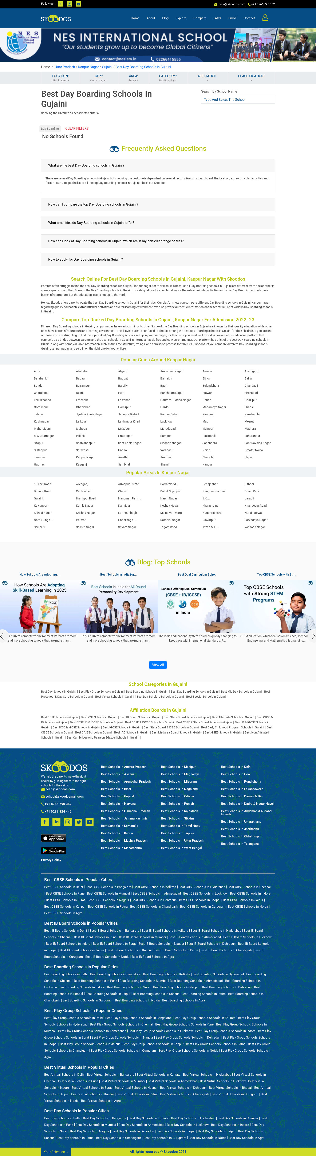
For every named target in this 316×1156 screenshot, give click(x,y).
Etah (121, 392)
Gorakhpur (41, 407)
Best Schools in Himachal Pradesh (125, 811)
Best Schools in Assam (117, 774)
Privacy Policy (51, 860)
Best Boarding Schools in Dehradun (227, 987)
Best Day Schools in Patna (75, 1138)
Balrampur (83, 385)
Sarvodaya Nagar (256, 520)
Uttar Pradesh (65, 67)
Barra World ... (169, 484)
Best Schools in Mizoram (179, 781)
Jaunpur (39, 457)
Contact (249, 18)
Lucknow (166, 421)
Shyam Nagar (127, 527)
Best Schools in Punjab (177, 803)
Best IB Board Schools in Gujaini (140, 717)
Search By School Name (219, 91)
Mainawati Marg (171, 512)
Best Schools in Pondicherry (241, 781)
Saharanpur (252, 435)
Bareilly (123, 385)
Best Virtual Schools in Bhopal (230, 1088)
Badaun (81, 378)
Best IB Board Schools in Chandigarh (226, 950)
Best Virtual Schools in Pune (78, 1081)
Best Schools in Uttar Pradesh (182, 840)
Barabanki (40, 378)
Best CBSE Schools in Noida (248, 906)
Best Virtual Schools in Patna (137, 1094)
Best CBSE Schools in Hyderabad (202, 887)
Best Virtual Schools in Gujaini (114, 696)
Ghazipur (251, 400)
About (151, 18)
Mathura (250, 428)
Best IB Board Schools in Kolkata (165, 931)
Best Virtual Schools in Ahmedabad (172, 1081)
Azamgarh (251, 371)
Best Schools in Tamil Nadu (180, 826)
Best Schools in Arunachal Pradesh (126, 781)
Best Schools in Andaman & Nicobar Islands (246, 813)
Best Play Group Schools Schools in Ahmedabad (92, 1031)
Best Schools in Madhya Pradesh (124, 840)
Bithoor (249, 484)
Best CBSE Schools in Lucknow (205, 893)
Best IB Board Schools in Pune (95, 937)
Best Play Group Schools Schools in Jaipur (90, 1044)
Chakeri (123, 491)
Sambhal (124, 464)
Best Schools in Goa (235, 774)
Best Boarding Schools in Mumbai (143, 981)
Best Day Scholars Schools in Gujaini (160, 696)
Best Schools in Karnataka (119, 826)
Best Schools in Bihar (116, 789)
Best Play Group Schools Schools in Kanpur (152, 1044)
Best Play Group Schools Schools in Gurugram (123, 1050)
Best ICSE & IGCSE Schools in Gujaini (76, 727)
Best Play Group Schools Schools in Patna (215, 1044)
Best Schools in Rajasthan (179, 811)
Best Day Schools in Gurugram (164, 1138)
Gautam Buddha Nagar (175, 400)
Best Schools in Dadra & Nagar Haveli (247, 803)
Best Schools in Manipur (178, 766)
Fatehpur (82, 400)
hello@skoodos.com (231, 4)
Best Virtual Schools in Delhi (64, 1075)
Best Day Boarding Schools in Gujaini (143, 67)
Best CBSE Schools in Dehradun (154, 900)
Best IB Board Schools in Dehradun (211, 944)
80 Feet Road (42, 484)
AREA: (133, 78)
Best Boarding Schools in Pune (95, 981)
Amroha (165, 457)
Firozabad (251, 392)
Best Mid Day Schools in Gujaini (241, 691)
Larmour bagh (127, 512)
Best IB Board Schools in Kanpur (129, 950)
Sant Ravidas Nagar (258, 443)
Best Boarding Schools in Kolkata (166, 974)
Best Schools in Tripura (177, 833)
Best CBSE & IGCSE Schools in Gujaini (149, 722)
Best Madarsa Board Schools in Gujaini (177, 732)
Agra (37, 371)
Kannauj (207, 414)
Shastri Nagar (85, 527)
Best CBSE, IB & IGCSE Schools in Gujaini (96, 722)
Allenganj (82, 484)
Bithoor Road (42, 491)
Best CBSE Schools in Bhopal (199, 900)
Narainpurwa (253, 512)
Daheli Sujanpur (170, 491)
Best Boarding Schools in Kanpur (156, 994)
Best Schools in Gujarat (117, 796)
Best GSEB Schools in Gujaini (223, 732)
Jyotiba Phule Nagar (89, 414)
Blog (165, 18)
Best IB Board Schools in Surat (114, 944)
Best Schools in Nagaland (179, 789)
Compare (199, 18)
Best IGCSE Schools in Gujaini (122, 727)
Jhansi (249, 407)
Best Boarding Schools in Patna (203, 994)
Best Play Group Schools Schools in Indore (225, 1031)
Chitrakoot (41, 392)
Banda (38, 385)
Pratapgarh (125, 435)
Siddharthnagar (170, 443)
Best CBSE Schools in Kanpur (65, 906)
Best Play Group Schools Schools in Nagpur (122, 1037)
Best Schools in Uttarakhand (241, 821)
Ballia (248, 378)
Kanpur (207, 464)
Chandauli (251, 385)
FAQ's (217, 18)
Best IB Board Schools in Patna (176, 950)
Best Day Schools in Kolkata (149, 1118)
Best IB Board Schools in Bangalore (114, 931)
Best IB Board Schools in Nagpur (161, 944)
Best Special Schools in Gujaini (206, 696)
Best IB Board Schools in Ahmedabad (195, 937)
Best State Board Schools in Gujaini (186, 717)
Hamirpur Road (86, 498)
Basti (163, 385)
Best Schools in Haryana (118, 803)
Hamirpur (124, 407)
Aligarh (122, 371)
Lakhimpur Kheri (129, 421)
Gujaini (107, 67)
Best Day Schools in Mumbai (96, 1125)
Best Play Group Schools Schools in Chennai (121, 1024)
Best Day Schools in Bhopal (176, 1131)
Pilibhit (80, 435)
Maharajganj (42, 428)
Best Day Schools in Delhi (62, 1118)
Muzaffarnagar (44, 435)
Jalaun (38, 414)
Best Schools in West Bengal (181, 848)
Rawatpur (209, 520)
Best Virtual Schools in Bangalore (110, 1075)
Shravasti (82, 450)
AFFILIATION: (207, 78)
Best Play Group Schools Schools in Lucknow (161, 1031)
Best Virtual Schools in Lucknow (223, 1081)
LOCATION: (60, 78)
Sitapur (38, 443)
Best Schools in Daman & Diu (241, 796)
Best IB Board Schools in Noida (107, 957)
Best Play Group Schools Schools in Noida (188, 1050)
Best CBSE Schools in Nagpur (108, 900)
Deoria (80, 392)
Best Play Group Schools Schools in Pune (184, 1024)
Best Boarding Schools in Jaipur (108, 994)
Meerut (249, 421)
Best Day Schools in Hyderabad (193, 1118)
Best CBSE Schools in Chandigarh (154, 906)
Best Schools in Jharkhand (240, 829)
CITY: (99, 78)
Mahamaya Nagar (214, 407)
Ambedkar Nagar (171, 371)
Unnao (122, 450)
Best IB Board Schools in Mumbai (142, 937)
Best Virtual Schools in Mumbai (123, 1081)
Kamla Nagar (84, 505)
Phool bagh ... (127, 520)
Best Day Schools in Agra (246, 1138)
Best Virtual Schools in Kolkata (159, 1075)
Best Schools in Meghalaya (180, 774)
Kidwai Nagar (43, 512)
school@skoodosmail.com (62, 796)
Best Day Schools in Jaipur (217, 1131)
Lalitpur (81, 421)
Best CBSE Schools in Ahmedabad (157, 893)
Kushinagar (41, 421)
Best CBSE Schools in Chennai (249, 887)
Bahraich (166, 378)
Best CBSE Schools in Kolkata (155, 887)
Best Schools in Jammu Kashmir (124, 818)
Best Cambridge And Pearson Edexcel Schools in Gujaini (103, 737)
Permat (81, 520)
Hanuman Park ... (129, 498)
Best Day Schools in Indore (230, 1125)
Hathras (39, 464)
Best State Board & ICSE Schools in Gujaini (171, 727)
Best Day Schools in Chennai (238, 1118)
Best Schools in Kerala (117, 833)
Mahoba (81, 428)
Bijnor (206, 378)
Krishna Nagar (85, 512)
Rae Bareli (209, 435)
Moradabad (168, 428)
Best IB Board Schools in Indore (68, 944)
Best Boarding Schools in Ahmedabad (196, 981)
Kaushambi (252, 414)
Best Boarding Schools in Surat (129, 987)
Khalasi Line (210, 505)
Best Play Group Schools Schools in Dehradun (188, 1037)
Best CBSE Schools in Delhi (63, 887)
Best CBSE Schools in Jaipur (243, 900)
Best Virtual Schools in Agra (101, 1101)
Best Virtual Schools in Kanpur (92, 1094)
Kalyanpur (40, 505)
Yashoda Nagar (255, 527)
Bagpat (123, 378)
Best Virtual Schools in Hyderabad (207, 1075)
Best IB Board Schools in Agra (153, 957)
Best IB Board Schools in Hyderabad (216, 931)
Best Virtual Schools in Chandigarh (184, 1094)
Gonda (206, 400)
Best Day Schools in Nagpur (89, 1131)
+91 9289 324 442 (56, 811)
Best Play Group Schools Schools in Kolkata (204, 1018)
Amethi (122, 457)
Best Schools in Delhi (236, 766)
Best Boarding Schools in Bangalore (115, 974)
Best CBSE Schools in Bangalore (108, 887)
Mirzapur (124, 428)
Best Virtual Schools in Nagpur (136, 1088)
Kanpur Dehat (169, 414)
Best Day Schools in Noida (207, 1138)
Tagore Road (168, 527)
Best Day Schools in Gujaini (58, 691)
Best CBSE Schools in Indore (250, 893)
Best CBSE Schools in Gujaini (59, 717)
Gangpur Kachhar (214, 491)
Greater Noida (254, 450)
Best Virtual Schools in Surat (91, 1088)
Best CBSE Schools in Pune (65, 893)
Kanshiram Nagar (171, 392)
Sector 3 (39, 527)
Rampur (165, 435)
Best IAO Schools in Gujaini (131, 732)
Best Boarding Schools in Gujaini (147, 691)
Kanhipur (124, 505)
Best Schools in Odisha (177, 796)
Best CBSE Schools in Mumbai (108, 893)
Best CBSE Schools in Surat (65, 900)
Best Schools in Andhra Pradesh (123, 766)
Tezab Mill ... (210, 527)
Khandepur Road (256, 505)
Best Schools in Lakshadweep (242, 789)
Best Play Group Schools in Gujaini (101, 691)
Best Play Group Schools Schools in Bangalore (138, 1018)
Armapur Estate (128, 484)
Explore (181, 18)
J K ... (206, 498)
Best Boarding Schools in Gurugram (87, 1000)
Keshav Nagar (169, 505)
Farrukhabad (42, 400)
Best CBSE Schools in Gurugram (202, 906)
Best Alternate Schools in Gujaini (233, 717)
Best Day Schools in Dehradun (133, 1131)
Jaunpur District (128, 414)
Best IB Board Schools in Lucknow (247, 937)
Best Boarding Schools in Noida (137, 1000)
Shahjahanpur (85, 443)
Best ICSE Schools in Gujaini (99, 717)
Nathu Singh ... (43, 520)
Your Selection (56, 1151)
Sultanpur (40, 450)
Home (135, 18)
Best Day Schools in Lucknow (188, 1125)
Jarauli (249, 498)
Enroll (232, 18)
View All (158, 665)
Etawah (207, 392)
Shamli (164, 464)
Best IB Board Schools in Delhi (65, 931)
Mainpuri (208, 428)
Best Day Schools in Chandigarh (118, 1138)
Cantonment (84, 491)
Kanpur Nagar (88, 67)
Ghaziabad (83, 407)
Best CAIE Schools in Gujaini (93, 732)
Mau (205, 421)
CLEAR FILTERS (77, 129)
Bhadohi (207, 457)
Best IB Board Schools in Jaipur (82, 950)
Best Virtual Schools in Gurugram (235, 1094)
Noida (206, 450)
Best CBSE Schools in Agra (63, 913)
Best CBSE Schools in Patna (108, 906)
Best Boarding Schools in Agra (183, 1000)
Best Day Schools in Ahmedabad (141, 1125)
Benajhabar (210, 484)
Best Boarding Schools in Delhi (66, 974)
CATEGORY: (168, 78)
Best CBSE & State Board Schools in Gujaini (204, 722)
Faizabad (124, 400)
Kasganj (81, 464)
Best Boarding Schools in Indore (81, 987)
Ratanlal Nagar (170, 520)
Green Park (252, 491)
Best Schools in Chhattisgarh (241, 836)
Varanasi (166, 450)
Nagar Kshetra (212, 512)
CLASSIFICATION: (251, 78)
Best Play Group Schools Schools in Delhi (73, 1018)
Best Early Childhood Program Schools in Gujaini (232, 727)
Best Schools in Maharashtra (121, 848)
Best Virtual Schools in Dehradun (183, 1088)
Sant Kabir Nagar (129, 443)
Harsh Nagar (168, 498)
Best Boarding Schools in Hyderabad (218, 974)
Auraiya (207, 371)
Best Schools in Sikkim (177, 818)
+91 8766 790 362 (56, 804)
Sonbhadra (209, 443)
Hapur (249, 457)
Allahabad (82, 371)
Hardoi (164, 407)
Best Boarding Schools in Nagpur (176, 987)
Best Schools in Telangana (240, 843)
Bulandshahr (210, 385)
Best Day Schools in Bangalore (104, 1118)
